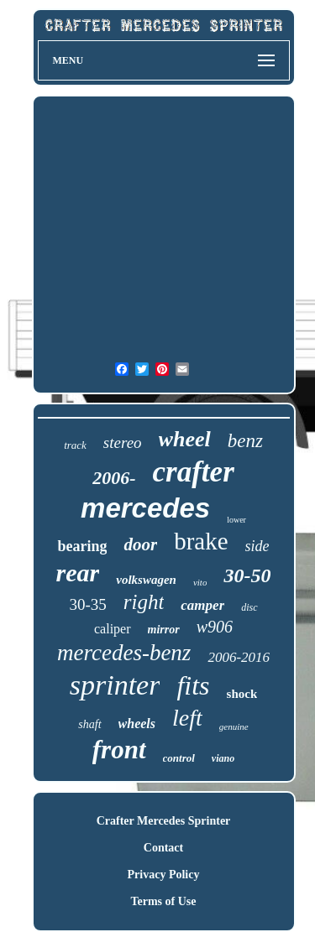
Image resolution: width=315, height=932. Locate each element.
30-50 (246, 575)
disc (249, 607)
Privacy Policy (164, 874)
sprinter (115, 684)
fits (192, 685)
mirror (164, 629)
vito (200, 582)
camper (202, 605)
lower (236, 519)
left (187, 718)
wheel (185, 439)
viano (223, 758)
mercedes (145, 507)
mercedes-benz (124, 652)
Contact (163, 847)
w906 (215, 626)
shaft (89, 724)
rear (78, 572)
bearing (82, 546)
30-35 (87, 604)
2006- (113, 477)
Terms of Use (163, 901)
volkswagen (146, 579)
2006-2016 (238, 657)
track (75, 445)
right (144, 602)
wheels (136, 723)
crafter (193, 472)
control (179, 758)
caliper (112, 629)
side (257, 546)
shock (242, 693)
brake (201, 541)
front (119, 749)
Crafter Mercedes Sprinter (164, 821)
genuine (234, 726)
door (140, 544)
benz (245, 440)
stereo (122, 442)
